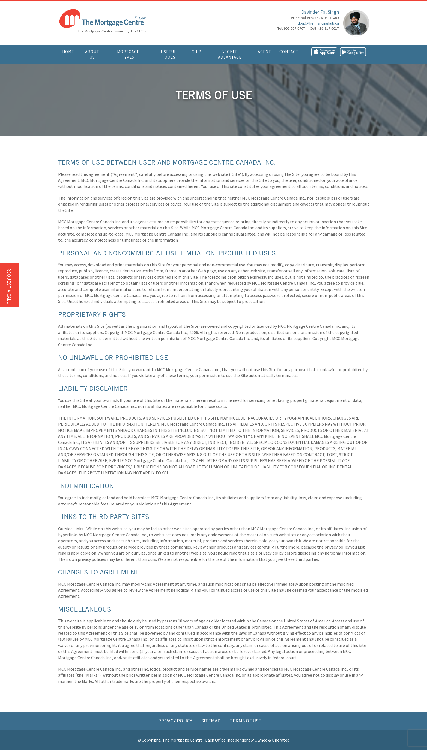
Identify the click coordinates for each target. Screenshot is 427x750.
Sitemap (211, 721)
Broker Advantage (229, 54)
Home (68, 51)
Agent (264, 51)
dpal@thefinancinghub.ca (318, 23)
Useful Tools (169, 54)
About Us (92, 54)
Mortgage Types (128, 54)
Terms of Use (245, 721)
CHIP (196, 51)
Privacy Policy (175, 721)
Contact (288, 51)
